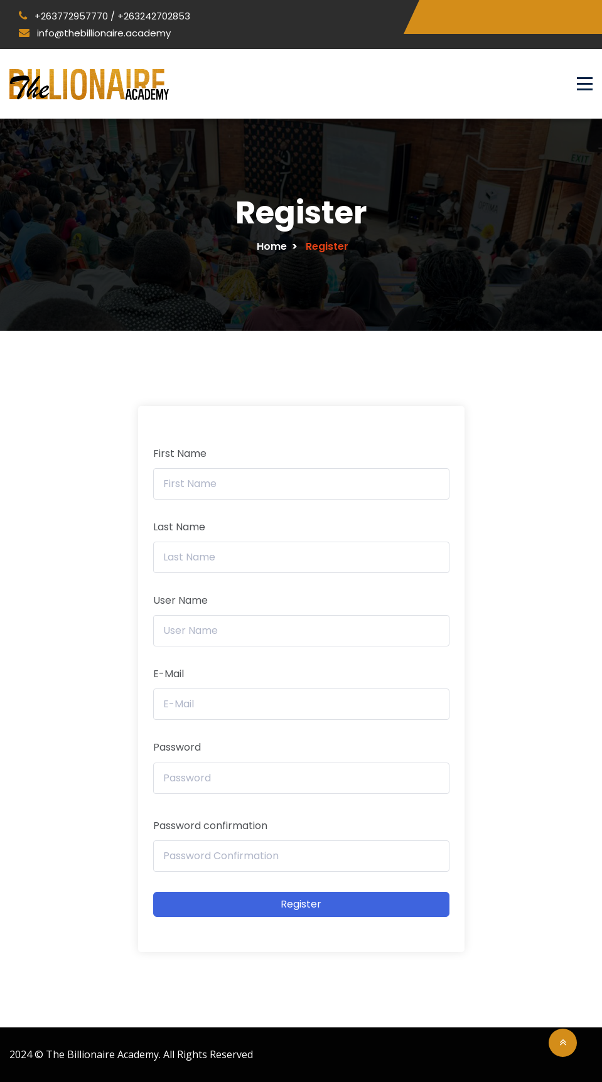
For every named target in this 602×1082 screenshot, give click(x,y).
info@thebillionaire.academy (95, 33)
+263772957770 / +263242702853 (104, 16)
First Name (180, 453)
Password (177, 747)
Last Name (179, 527)
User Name (180, 600)
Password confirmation (210, 825)
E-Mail (168, 674)
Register (301, 904)
